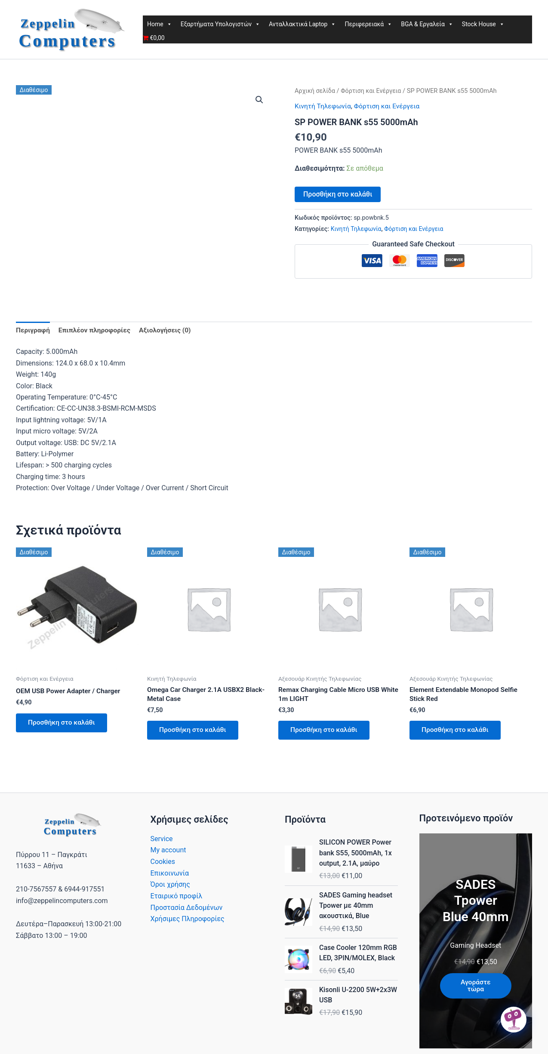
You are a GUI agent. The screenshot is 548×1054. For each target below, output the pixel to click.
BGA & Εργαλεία (427, 24)
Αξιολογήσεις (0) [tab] (169, 330)
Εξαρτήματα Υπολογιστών (220, 24)
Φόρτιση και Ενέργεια (373, 91)
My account (168, 852)
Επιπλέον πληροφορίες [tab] (96, 330)
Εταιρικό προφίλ (177, 898)
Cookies (163, 864)
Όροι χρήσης (170, 886)
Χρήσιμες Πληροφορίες (188, 920)
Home (159, 24)
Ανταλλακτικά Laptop (302, 24)
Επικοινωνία (170, 875)
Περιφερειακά (368, 24)
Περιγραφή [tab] (33, 330)
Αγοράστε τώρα (475, 988)
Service (162, 841)
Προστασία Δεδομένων (187, 909)
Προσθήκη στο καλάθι (337, 194)
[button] (259, 100)
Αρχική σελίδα (315, 91)
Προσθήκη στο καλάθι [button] (63, 724)
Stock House (483, 24)
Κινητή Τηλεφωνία (324, 106)
